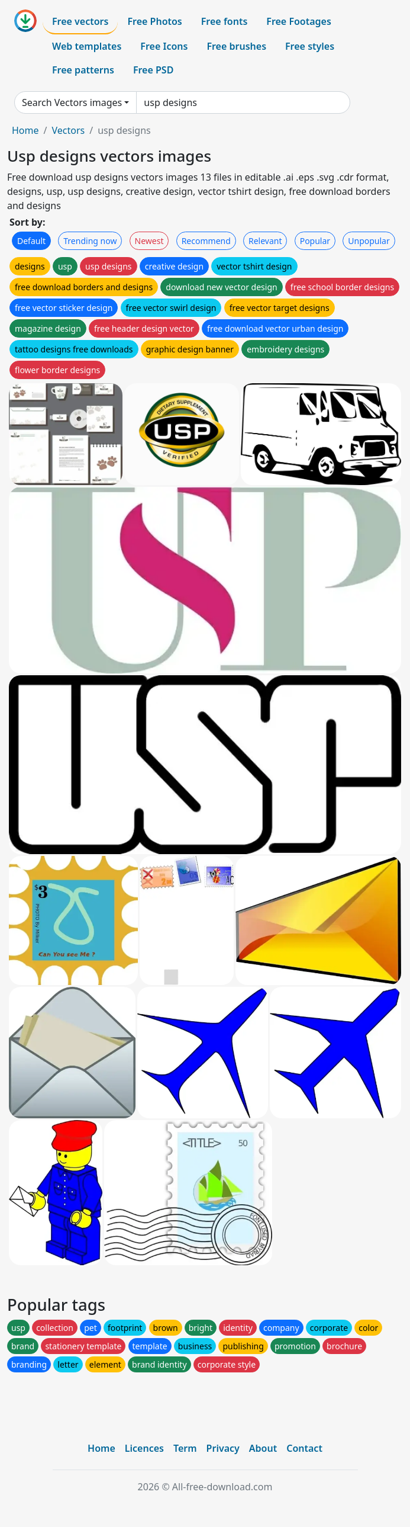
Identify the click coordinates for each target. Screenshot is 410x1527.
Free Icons (164, 46)
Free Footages (298, 21)
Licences (144, 1448)
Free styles (309, 46)
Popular (315, 240)
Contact (304, 1448)
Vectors (68, 130)
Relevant (265, 240)
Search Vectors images (72, 102)
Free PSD (153, 69)
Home (25, 130)
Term (185, 1448)
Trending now (90, 240)
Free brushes (236, 46)
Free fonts (224, 21)
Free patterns (83, 69)
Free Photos (154, 21)
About (263, 1448)
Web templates (86, 46)
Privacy (223, 1448)
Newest (149, 240)
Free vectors (80, 21)
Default (31, 240)
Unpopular (368, 240)
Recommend (206, 240)
